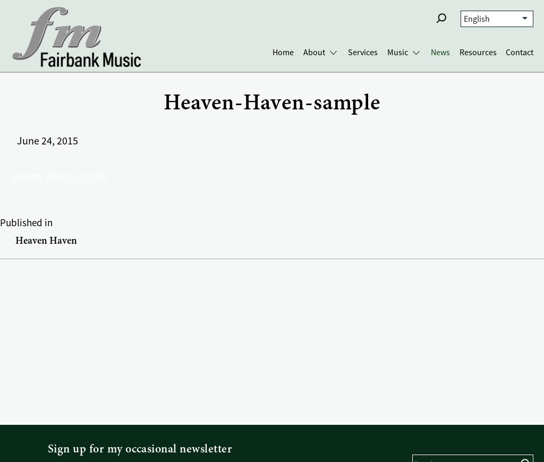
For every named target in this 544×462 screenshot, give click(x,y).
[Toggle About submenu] (333, 52)
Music (397, 52)
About (314, 52)
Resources (478, 52)
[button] (441, 18)
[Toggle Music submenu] (416, 52)
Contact (519, 52)
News (440, 52)
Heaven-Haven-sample (58, 176)
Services (363, 52)
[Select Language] (497, 19)
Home (283, 52)
